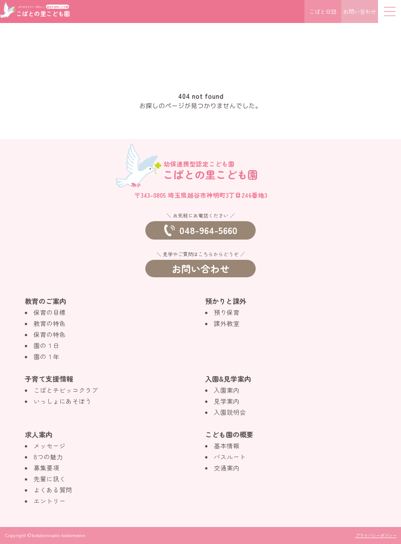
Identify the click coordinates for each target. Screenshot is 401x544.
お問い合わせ (359, 11)
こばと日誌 (323, 11)
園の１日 (46, 345)
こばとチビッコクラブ (66, 390)
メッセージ (50, 445)
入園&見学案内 (228, 379)
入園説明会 (230, 412)
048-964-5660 (200, 230)
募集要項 (46, 467)
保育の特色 (50, 334)
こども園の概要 (229, 434)
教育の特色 (50, 323)
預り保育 (227, 312)
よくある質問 (53, 489)
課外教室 (227, 323)
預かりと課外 (225, 301)
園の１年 (46, 356)
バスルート (230, 456)
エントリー (50, 500)
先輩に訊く (50, 478)
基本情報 (227, 445)
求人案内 (38, 434)
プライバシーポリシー (376, 535)
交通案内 (227, 467)
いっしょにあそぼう (63, 401)
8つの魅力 (48, 456)
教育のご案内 (45, 301)
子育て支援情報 (49, 379)
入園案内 (227, 390)
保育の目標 (50, 312)
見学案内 (227, 401)
